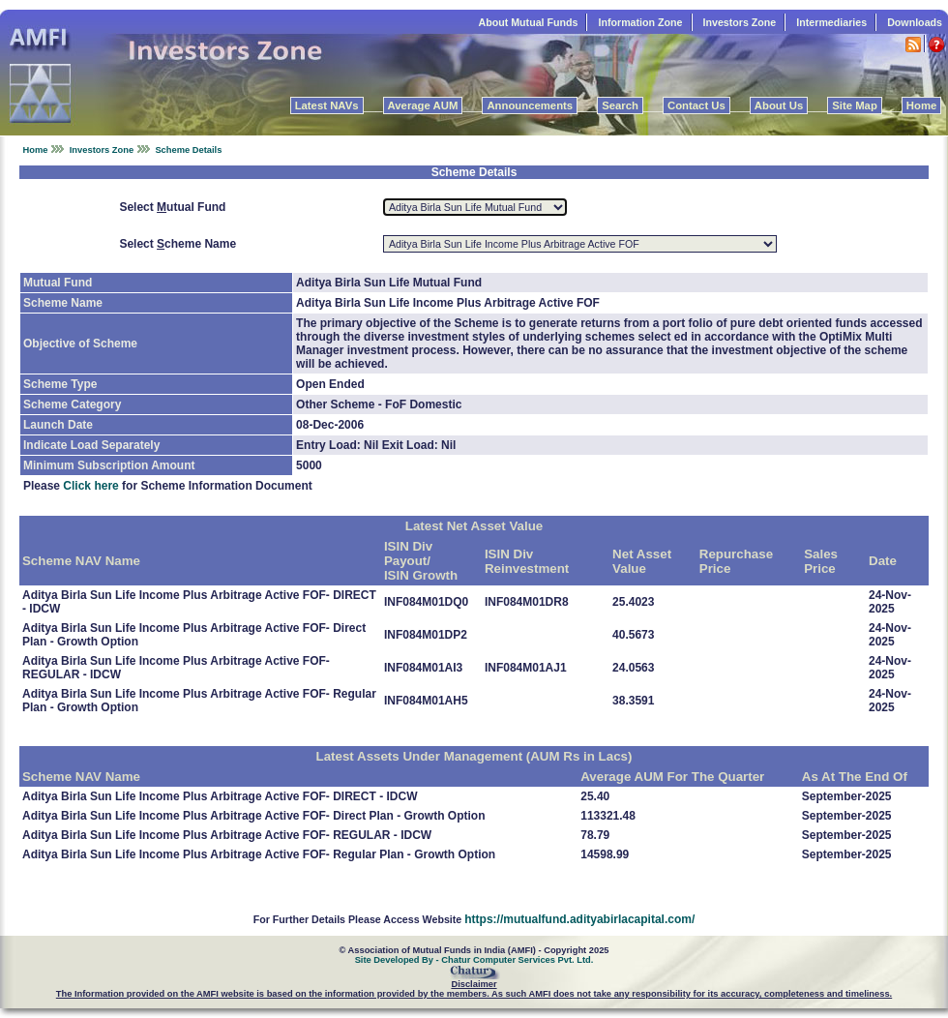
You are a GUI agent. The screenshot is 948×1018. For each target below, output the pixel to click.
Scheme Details (188, 150)
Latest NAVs (327, 105)
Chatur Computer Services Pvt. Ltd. (517, 960)
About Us (779, 105)
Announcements (530, 105)
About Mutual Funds (528, 22)
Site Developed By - (398, 960)
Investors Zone (740, 22)
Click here (90, 486)
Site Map (854, 105)
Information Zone (640, 22)
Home (921, 105)
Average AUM (423, 105)
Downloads (914, 22)
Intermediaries (831, 22)
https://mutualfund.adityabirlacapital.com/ (579, 919)
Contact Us (696, 105)
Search (620, 105)
